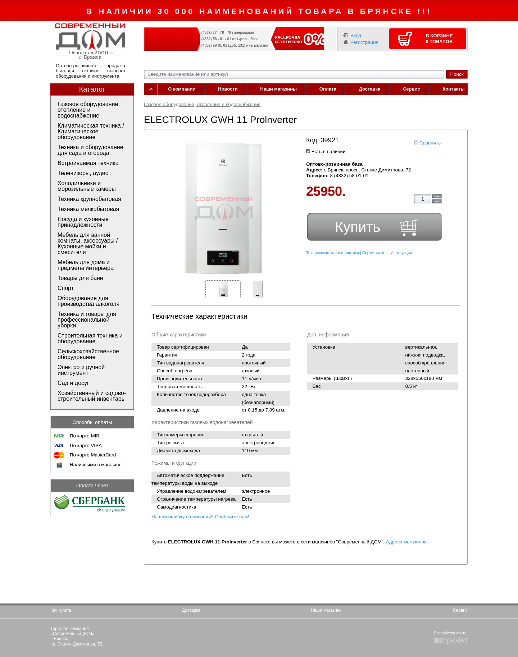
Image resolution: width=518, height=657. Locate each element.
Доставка (370, 89)
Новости (228, 89)
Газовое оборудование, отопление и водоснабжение (202, 104)
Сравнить (430, 143)
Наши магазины (278, 89)
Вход (355, 35)
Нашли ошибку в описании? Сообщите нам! (200, 516)
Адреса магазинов (406, 542)
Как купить (61, 610)
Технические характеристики (332, 253)
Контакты (453, 89)
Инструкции (401, 253)
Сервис (411, 89)
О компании (181, 89)
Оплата (327, 89)
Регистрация (364, 42)
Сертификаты (374, 253)
